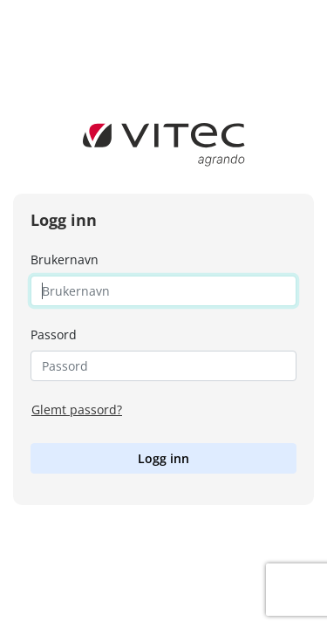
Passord (54, 334)
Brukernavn (65, 259)
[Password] (163, 366)
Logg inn (163, 458)
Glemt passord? (76, 409)
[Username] (163, 291)
